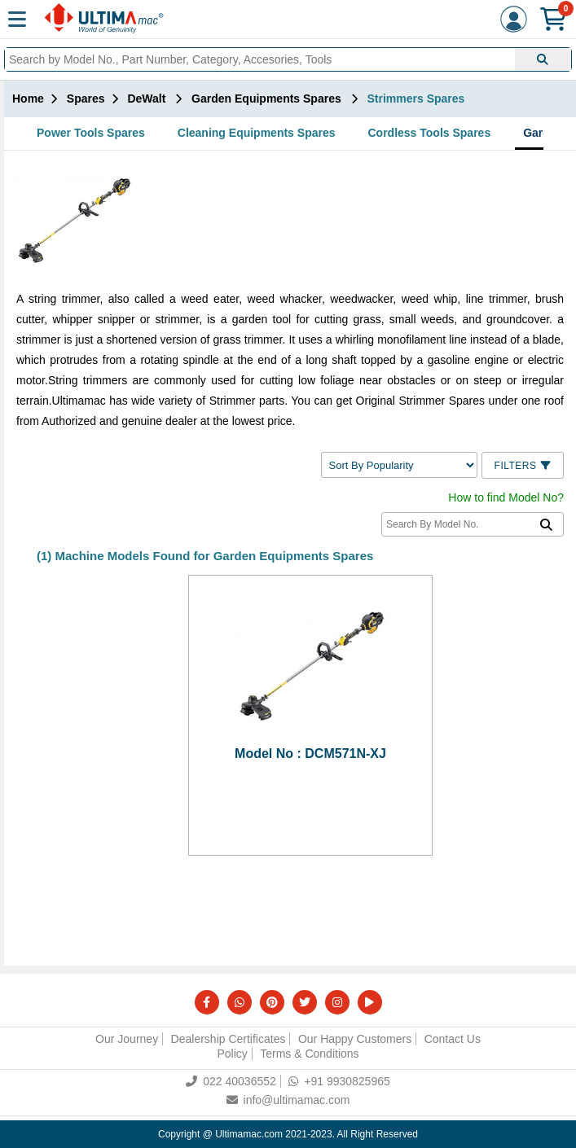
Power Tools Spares (91, 132)
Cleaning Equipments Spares (257, 132)
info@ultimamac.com (288, 1099)
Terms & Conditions (309, 1053)
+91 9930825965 (339, 1081)
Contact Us (452, 1038)
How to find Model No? (506, 497)
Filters (523, 465)
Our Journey (126, 1038)
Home (28, 98)
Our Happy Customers (354, 1038)
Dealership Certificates (228, 1038)
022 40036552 (231, 1081)
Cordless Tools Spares (429, 132)
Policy (232, 1053)
